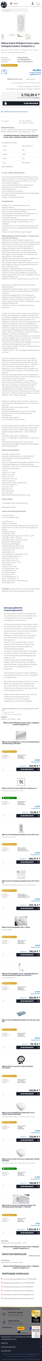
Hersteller (4, 1241)
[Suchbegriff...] (15, 10)
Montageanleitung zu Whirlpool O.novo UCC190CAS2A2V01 (19, 1283)
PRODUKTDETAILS (7, 128)
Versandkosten (31, 1354)
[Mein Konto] (32, 3)
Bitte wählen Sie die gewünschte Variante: (14, 112)
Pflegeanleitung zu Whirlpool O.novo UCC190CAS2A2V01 (18, 1287)
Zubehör (4, 717)
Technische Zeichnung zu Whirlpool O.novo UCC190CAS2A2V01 (20, 1279)
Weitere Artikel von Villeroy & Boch (12, 714)
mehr (33, 132)
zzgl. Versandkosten (35, 97)
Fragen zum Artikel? (8, 712)
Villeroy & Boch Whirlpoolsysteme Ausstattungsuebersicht (19, 1298)
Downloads (5, 1260)
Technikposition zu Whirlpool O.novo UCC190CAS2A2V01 (18, 1290)
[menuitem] (14, 3)
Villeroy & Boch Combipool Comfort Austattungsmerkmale (19, 1294)
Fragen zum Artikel (27, 123)
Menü (14, 3)
